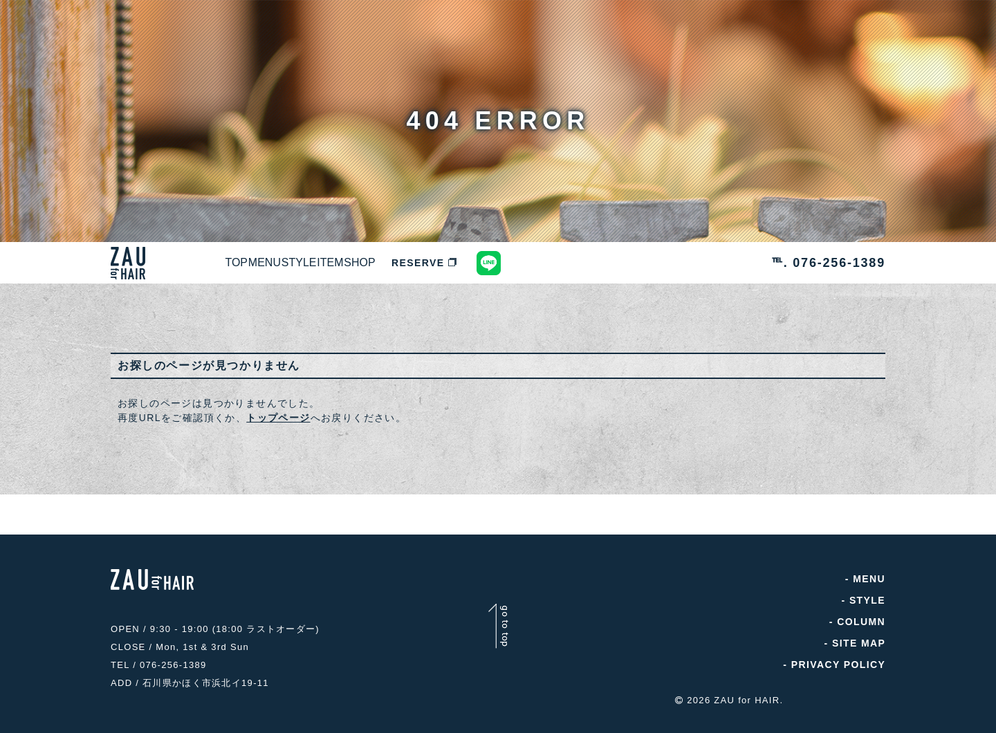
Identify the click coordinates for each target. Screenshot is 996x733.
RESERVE (575, 262)
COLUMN (861, 621)
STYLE (378, 262)
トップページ (278, 417)
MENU (311, 262)
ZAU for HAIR (747, 693)
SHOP (501, 262)
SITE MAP (858, 643)
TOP (252, 262)
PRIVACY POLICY (838, 664)
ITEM (440, 262)
